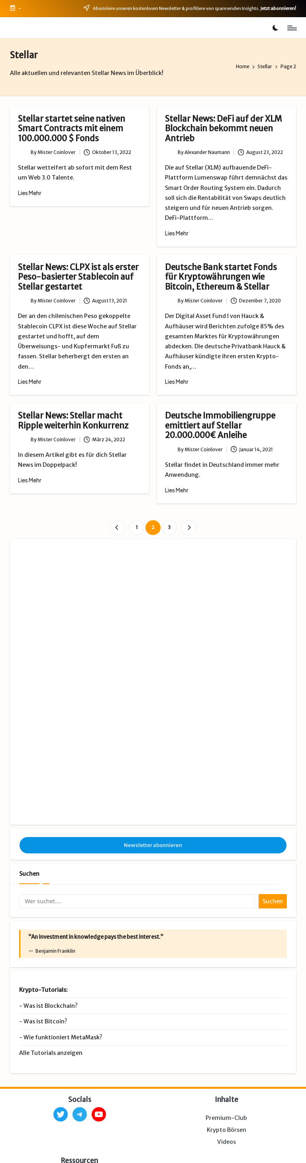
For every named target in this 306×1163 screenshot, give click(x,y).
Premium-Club (226, 1023)
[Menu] (291, 28)
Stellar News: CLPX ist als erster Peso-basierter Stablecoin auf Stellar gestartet (78, 277)
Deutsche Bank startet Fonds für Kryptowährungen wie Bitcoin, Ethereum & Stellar (221, 277)
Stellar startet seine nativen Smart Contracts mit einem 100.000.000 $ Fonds (71, 129)
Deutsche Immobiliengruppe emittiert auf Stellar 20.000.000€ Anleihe (220, 425)
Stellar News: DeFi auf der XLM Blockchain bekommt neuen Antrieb (223, 129)
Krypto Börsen (226, 1035)
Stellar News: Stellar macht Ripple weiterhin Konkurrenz (73, 420)
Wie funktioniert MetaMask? (63, 942)
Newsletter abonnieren (153, 749)
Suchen (29, 778)
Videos (226, 1046)
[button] (117, 527)
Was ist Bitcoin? (45, 926)
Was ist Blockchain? (51, 910)
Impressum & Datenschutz (93, 1149)
